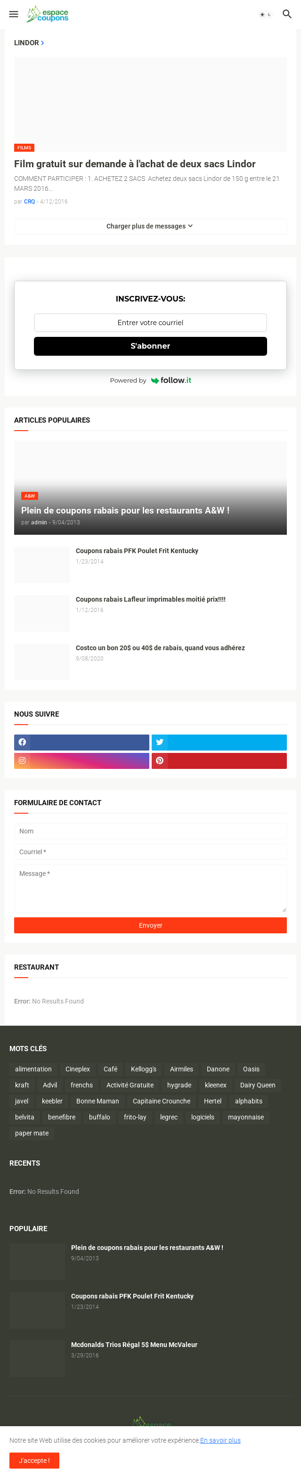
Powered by (150, 380)
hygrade (179, 1085)
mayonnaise (246, 1117)
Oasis (251, 1069)
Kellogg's (143, 1069)
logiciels (202, 1117)
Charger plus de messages (146, 226)
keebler (52, 1101)
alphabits (248, 1101)
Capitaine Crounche (161, 1101)
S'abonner (151, 346)
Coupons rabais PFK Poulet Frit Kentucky (137, 551)
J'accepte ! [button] (34, 1460)
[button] (13, 15)
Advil (50, 1085)
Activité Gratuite (130, 1085)
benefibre (61, 1117)
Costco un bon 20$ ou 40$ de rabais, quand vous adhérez (160, 648)
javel (21, 1101)
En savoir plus (220, 1440)
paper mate (32, 1133)
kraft (22, 1085)
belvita (24, 1117)
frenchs (82, 1085)
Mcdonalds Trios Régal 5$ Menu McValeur (134, 1344)
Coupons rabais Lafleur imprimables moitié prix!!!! (151, 599)
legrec (169, 1117)
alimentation (33, 1069)
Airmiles (181, 1069)
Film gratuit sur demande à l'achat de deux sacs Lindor (135, 164)
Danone (218, 1069)
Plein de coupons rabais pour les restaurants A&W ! (147, 1247)
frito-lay (135, 1117)
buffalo (99, 1117)
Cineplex (77, 1069)
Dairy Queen (258, 1085)
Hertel (212, 1101)
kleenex (216, 1085)
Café (110, 1069)
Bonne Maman (97, 1101)
